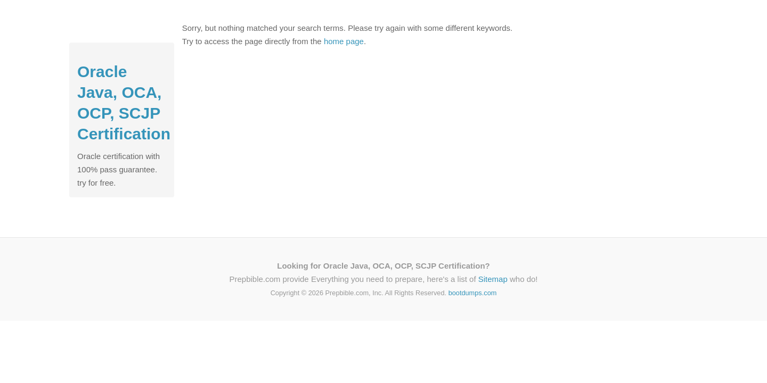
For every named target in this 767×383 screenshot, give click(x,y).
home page (344, 41)
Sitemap (493, 279)
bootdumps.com (472, 293)
